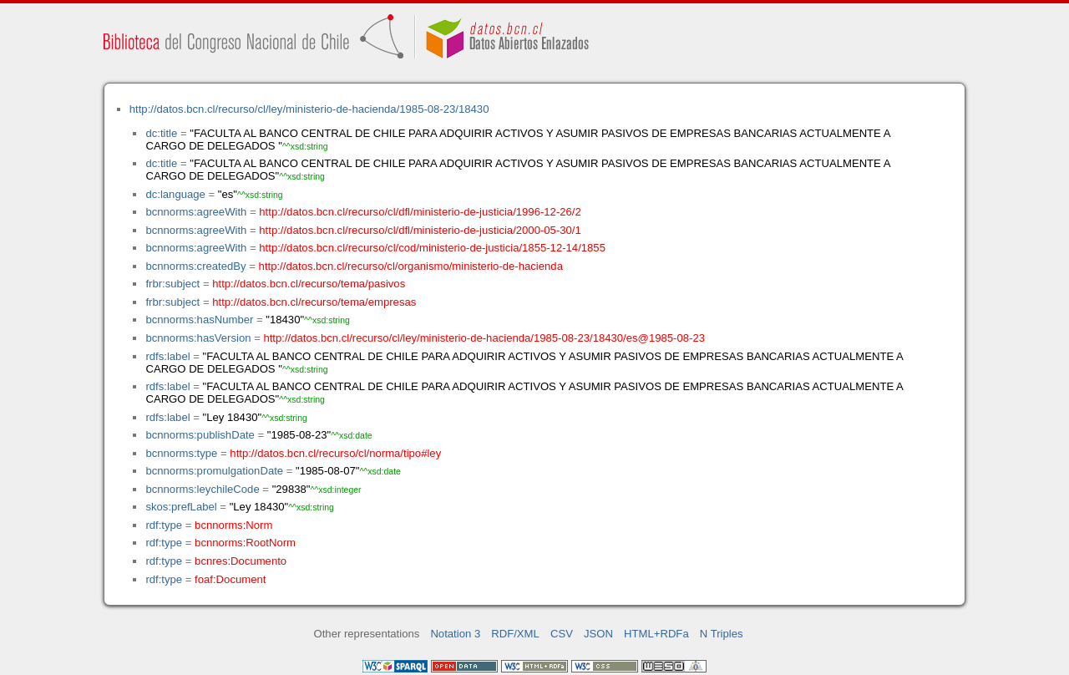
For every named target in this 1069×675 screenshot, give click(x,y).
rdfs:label (167, 356)
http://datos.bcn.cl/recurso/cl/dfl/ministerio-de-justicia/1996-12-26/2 (419, 212)
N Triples (721, 633)
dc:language (175, 194)
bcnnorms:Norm (233, 525)
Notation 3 (455, 633)
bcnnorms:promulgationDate (214, 470)
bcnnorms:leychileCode (202, 489)
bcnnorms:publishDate (199, 435)
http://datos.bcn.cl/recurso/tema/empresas (314, 302)
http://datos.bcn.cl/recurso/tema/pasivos (308, 283)
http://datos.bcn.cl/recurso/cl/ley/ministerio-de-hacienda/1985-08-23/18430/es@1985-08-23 (484, 338)
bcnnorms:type (181, 453)
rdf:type (163, 525)
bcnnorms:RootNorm (245, 542)
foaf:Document (230, 579)
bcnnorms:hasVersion (198, 338)
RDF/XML (515, 633)
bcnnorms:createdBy (195, 266)
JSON (598, 633)
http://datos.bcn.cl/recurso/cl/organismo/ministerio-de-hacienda (411, 266)
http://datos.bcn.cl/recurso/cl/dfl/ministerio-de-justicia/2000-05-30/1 (419, 230)
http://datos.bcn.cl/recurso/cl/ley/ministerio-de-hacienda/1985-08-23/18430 (309, 109)
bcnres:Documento (240, 561)
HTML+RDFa (656, 633)
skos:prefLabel (180, 506)
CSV (561, 633)
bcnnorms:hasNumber (199, 319)
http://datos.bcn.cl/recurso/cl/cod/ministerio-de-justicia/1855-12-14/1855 (432, 247)
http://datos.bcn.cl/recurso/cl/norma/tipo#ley (335, 453)
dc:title (161, 133)
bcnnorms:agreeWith (195, 212)
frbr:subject (172, 283)
